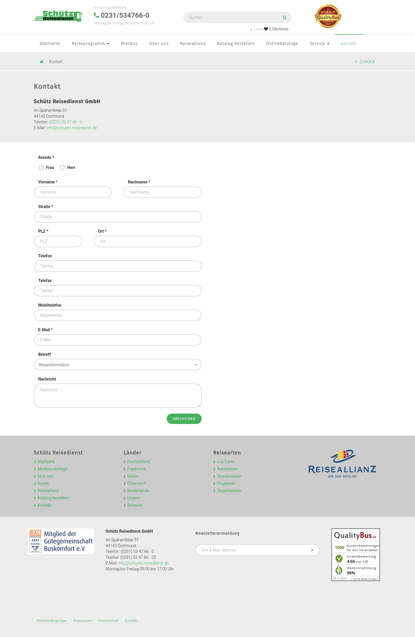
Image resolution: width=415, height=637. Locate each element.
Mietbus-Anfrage (52, 469)
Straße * (45, 206)
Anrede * (46, 157)
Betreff (44, 354)
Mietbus (129, 43)
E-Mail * (45, 329)
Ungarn (133, 498)
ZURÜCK (365, 61)
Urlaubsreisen (229, 476)
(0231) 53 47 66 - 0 (65, 122)
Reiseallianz (193, 43)
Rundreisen (227, 469)
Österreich (136, 483)
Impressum (82, 620)
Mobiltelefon (49, 305)
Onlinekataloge (282, 43)
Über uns (159, 43)
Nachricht (47, 379)
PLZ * (43, 231)
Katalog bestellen (235, 43)
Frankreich (136, 469)
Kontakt (349, 43)
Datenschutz (108, 620)
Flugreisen (226, 483)
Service (319, 43)
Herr (71, 167)
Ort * (102, 231)
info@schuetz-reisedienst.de (72, 127)
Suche (43, 483)
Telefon (45, 256)
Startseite (50, 43)
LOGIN (256, 29)
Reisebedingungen (52, 620)
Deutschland (138, 461)
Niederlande (138, 490)
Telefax (45, 280)
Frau (50, 167)
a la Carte (225, 461)
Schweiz (134, 505)
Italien (132, 476)
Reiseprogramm (90, 43)
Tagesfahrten (229, 490)
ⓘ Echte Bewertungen (364, 579)
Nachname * (139, 182)
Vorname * (48, 182)
